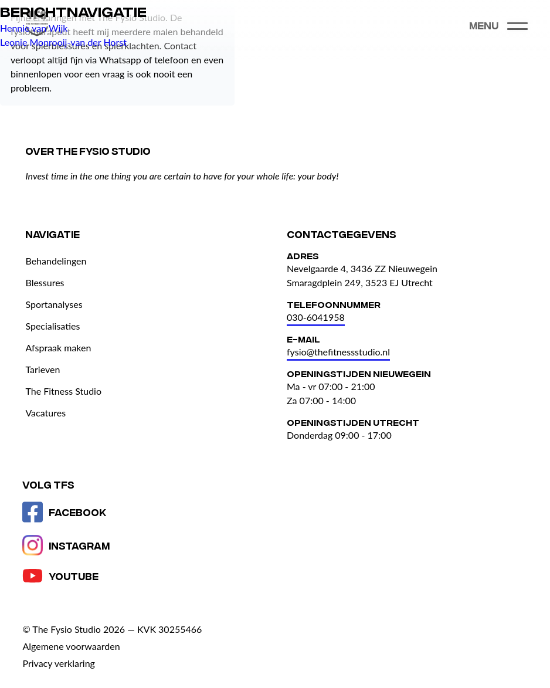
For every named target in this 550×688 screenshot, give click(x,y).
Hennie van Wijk (33, 27)
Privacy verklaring (58, 663)
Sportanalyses (53, 304)
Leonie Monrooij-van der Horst (63, 42)
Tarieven (42, 369)
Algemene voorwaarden (71, 646)
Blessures (44, 282)
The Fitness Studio (63, 390)
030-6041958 (316, 317)
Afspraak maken (58, 347)
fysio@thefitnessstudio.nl (338, 351)
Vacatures (45, 412)
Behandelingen (55, 260)
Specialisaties (52, 325)
